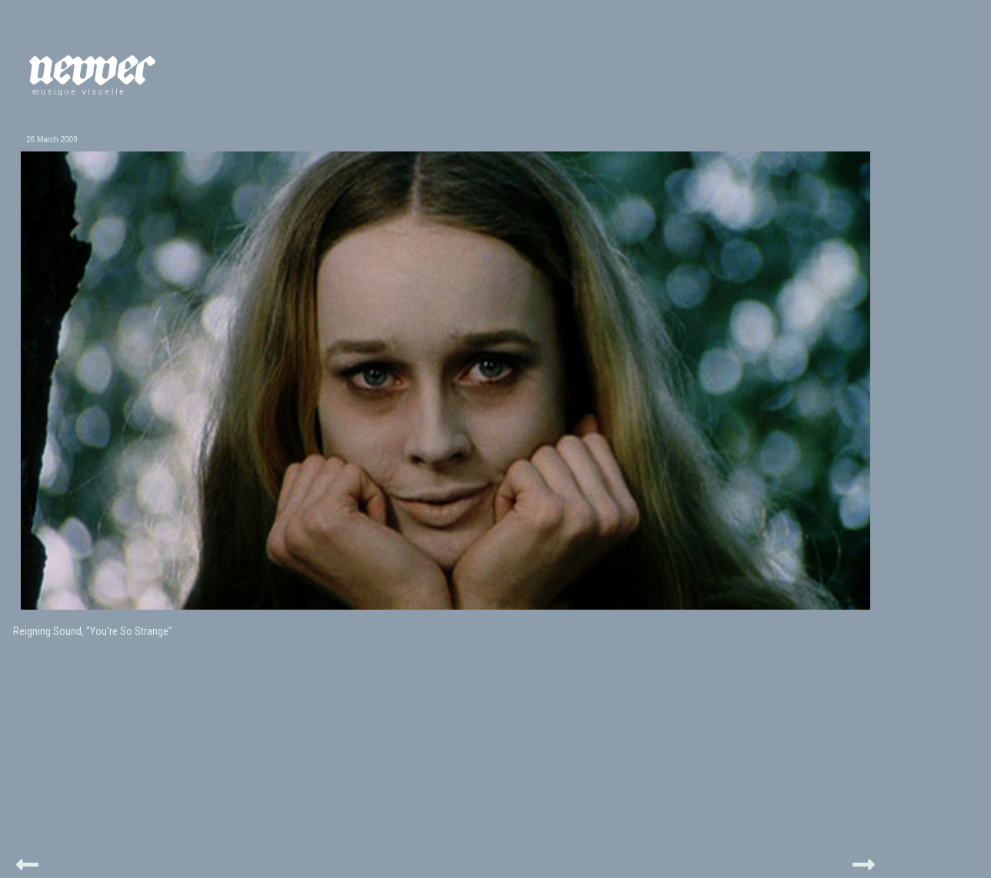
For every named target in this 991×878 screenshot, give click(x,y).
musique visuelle (79, 92)
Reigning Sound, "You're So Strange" (92, 631)
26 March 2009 (52, 139)
